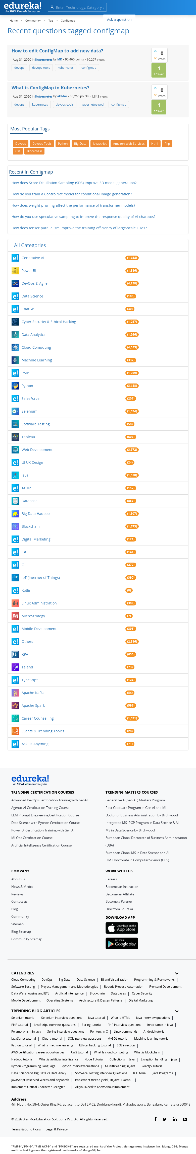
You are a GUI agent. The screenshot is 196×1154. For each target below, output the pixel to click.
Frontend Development (165, 986)
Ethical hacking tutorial (95, 1045)
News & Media (22, 886)
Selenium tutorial (23, 1018)
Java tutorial (96, 1018)
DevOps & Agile (34, 283)
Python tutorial (21, 1045)
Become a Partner (119, 901)
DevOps (47, 979)
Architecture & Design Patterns (101, 1000)
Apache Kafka (33, 692)
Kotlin (26, 590)
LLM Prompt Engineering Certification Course (45, 815)
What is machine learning (55, 1045)
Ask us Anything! (36, 743)
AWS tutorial (79, 1052)
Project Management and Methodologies (69, 986)
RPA (25, 654)
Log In (160, 18)
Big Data (65, 979)
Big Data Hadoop (36, 513)
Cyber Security (142, 993)
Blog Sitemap (21, 931)
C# (24, 552)
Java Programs (163, 1073)
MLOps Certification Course (32, 837)
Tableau (28, 436)
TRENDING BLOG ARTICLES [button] (94, 1011)
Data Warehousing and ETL (30, 993)
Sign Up (179, 18)
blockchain (34, 151)
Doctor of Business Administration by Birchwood (142, 815)
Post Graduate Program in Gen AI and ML (136, 807)
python (63, 143)
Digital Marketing (36, 539)
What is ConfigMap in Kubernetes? (50, 88)
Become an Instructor (122, 886)
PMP (25, 372)
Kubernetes (44, 59)
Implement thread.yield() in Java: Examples (104, 1080)
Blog (14, 909)
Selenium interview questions (61, 1018)
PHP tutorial (19, 1025)
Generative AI (33, 257)
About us (18, 879)
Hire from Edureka (119, 909)
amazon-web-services (129, 143)
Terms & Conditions (26, 1129)
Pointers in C (99, 1031)
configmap (88, 67)
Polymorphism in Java (26, 1031)
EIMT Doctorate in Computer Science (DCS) (137, 860)
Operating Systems (59, 1000)
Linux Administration (39, 603)
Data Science (32, 296)
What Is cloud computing (111, 1052)
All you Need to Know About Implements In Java (104, 1087)
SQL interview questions (85, 1038)
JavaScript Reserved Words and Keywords (40, 1080)
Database (29, 500)
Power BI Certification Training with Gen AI (42, 830)
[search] (52, 7)
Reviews (17, 894)
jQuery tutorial (52, 1038)
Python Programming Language (33, 1066)
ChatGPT (29, 308)
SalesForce (30, 398)
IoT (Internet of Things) (41, 577)
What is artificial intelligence (58, 1059)
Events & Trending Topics (43, 731)
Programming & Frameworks (154, 979)
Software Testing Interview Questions (101, 1073)
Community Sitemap (26, 939)
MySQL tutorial (118, 1038)
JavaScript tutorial (23, 1038)
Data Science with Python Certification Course (45, 822)
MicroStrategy (33, 615)
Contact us (19, 901)
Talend (27, 667)
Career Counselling (38, 718)
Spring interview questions (65, 1031)
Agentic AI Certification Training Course (40, 807)
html (154, 143)
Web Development (37, 449)
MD (59, 59)
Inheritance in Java (160, 1025)
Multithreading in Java (120, 1066)
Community (20, 916)
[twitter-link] (165, 1119)
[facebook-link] (155, 1119)
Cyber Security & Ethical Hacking (49, 321)
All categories (30, 245)
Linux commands (125, 1031)
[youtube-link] (185, 1119)
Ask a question (119, 19)
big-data (80, 143)
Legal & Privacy (56, 1129)
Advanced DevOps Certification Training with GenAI (49, 800)
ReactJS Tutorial (152, 1066)
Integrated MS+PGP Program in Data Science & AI (142, 822)
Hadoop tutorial (22, 1059)
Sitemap (17, 924)
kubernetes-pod (92, 104)
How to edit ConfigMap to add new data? (57, 51)
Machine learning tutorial (151, 1038)
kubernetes (66, 67)
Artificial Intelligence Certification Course (41, 845)
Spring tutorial (92, 1025)
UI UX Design (32, 462)
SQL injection (126, 1045)
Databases (118, 993)
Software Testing (36, 424)
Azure (26, 488)
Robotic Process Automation (123, 986)
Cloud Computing (36, 347)
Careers (111, 879)
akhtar (62, 96)
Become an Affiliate (120, 894)
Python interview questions (80, 1066)
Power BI (29, 270)
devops (19, 67)
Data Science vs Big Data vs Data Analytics (40, 1073)
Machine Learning (37, 360)
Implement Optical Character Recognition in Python (40, 1087)
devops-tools (41, 67)
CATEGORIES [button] (94, 973)
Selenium (29, 411)
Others (27, 641)
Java (25, 475)
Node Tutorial (94, 1059)
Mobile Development (39, 628)
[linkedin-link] (175, 1119)
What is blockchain (147, 1052)
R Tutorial (139, 1073)
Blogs (143, 19)
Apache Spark (33, 705)
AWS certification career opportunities (38, 1052)
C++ (25, 564)
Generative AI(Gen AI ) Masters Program (135, 800)
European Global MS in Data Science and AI (137, 853)
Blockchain (31, 526)
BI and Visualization (114, 979)
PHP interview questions (124, 1025)
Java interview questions (153, 1018)
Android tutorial (154, 1031)
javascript (100, 143)
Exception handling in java (159, 1059)
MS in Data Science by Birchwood (130, 830)
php (167, 143)
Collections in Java (122, 1059)
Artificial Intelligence (69, 993)
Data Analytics (33, 334)
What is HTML (120, 1018)
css (17, 151)
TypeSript (30, 679)
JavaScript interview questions (55, 1025)
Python (27, 385)
